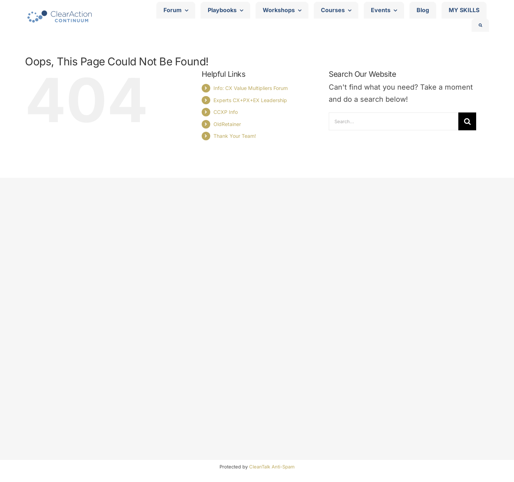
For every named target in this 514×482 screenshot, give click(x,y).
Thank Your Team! (234, 136)
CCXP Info (225, 112)
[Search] (467, 121)
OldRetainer (227, 124)
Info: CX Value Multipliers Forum (250, 88)
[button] (480, 25)
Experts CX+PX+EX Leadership (250, 100)
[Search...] (393, 121)
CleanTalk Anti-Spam (271, 467)
